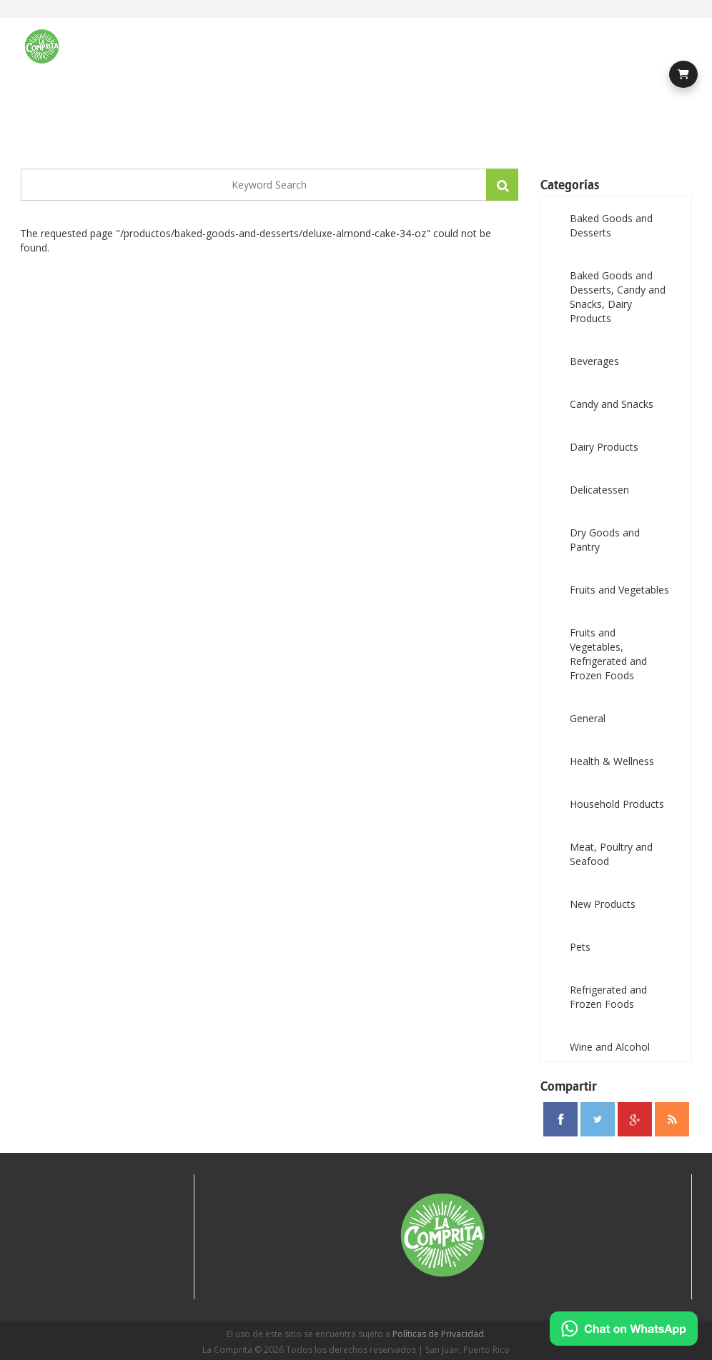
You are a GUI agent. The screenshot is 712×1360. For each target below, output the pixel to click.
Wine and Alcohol (610, 1047)
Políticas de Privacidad (438, 1334)
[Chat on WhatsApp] (624, 1328)
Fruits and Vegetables (619, 589)
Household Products (617, 804)
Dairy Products (604, 447)
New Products (603, 904)
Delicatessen (599, 489)
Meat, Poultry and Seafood (611, 854)
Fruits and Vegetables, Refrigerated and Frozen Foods (608, 654)
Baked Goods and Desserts (611, 225)
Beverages (594, 361)
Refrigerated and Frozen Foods (608, 997)
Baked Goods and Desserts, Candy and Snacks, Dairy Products (618, 297)
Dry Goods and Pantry (605, 540)
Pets (580, 947)
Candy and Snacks (611, 404)
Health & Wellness (612, 761)
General (587, 718)
